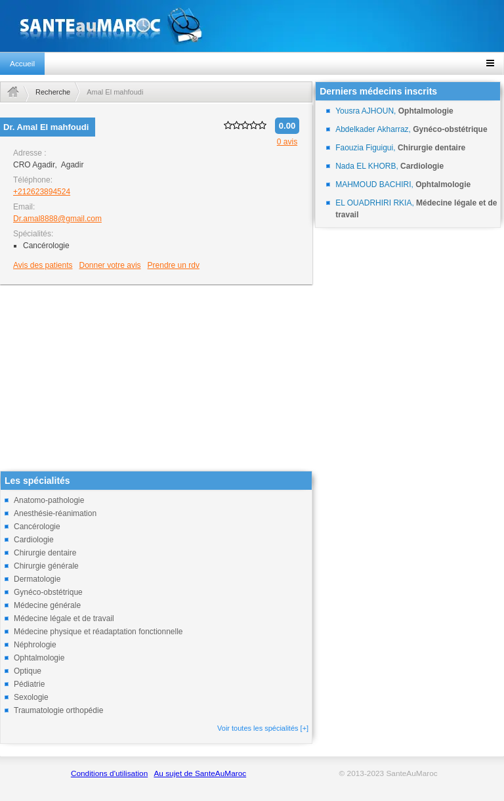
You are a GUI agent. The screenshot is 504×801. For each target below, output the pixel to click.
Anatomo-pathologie (49, 500)
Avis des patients (43, 265)
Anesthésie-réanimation (55, 513)
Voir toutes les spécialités (262, 728)
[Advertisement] (156, 379)
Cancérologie (37, 526)
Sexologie (31, 697)
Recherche (52, 92)
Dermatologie (37, 579)
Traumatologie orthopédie (58, 710)
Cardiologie (34, 539)
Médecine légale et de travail (64, 618)
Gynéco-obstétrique (48, 592)
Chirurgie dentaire (45, 552)
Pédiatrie (29, 684)
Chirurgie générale (46, 566)
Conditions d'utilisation (109, 773)
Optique (27, 671)
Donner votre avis (110, 265)
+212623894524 (41, 191)
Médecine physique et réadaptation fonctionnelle (98, 631)
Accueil (22, 63)
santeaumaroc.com (252, 26)
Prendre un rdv (174, 265)
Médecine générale (47, 605)
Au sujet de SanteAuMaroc (200, 773)
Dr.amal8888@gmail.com (57, 218)
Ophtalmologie (39, 657)
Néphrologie (35, 644)
